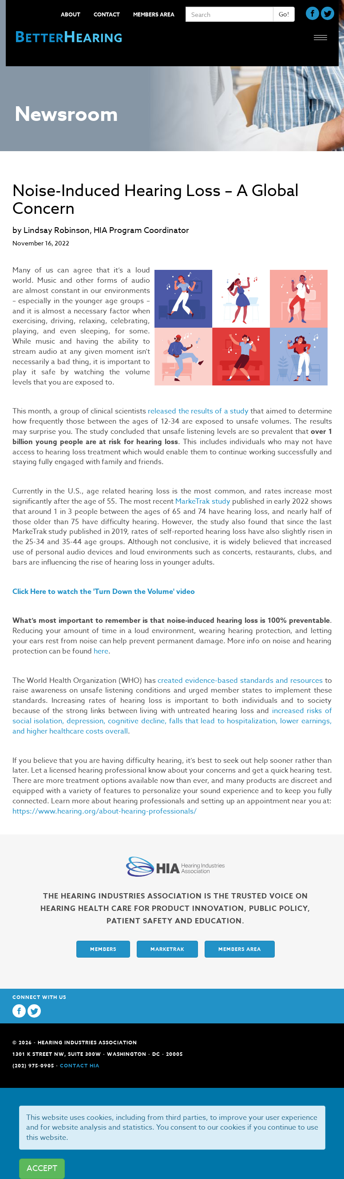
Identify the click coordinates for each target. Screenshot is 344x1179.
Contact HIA (79, 1065)
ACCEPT (42, 1169)
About (70, 14)
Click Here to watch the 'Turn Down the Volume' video (104, 591)
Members (103, 949)
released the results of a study (198, 411)
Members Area (153, 14)
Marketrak (167, 949)
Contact (107, 14)
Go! (284, 14)
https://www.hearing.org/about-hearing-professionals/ (104, 811)
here (101, 651)
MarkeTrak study (202, 501)
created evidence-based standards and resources (240, 680)
